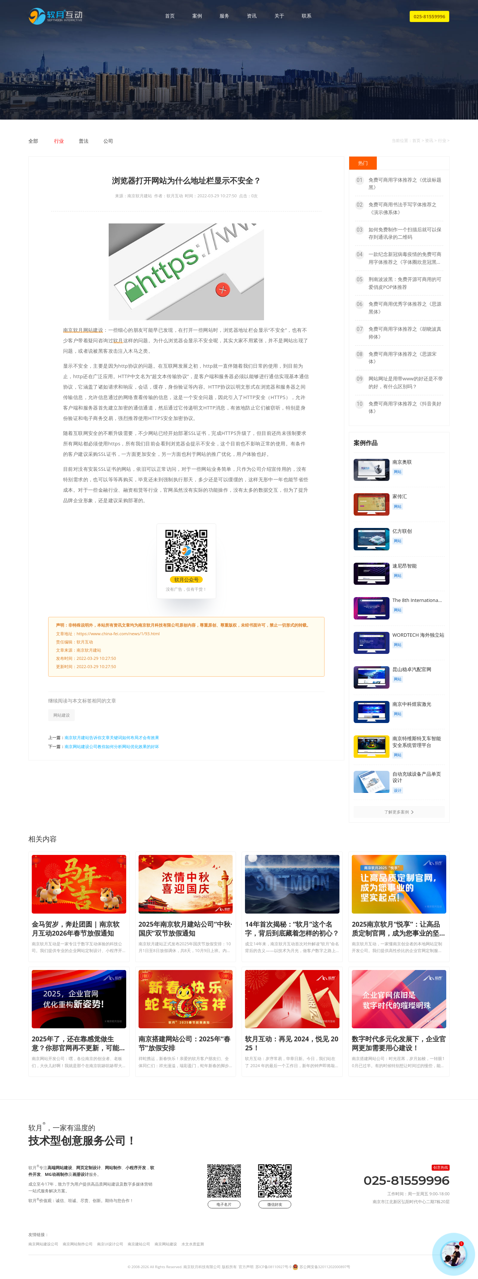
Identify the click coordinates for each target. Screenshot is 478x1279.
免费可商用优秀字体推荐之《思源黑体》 (398, 307)
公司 (108, 141)
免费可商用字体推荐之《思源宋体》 (396, 357)
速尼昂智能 (404, 565)
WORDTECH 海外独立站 (418, 634)
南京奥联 (402, 461)
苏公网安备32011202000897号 (325, 1266)
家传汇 (399, 496)
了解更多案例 (399, 812)
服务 (224, 16)
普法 (84, 141)
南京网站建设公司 (43, 1244)
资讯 (252, 16)
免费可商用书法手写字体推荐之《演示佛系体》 (396, 208)
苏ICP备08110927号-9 (273, 1266)
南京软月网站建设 (83, 330)
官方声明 (246, 1266)
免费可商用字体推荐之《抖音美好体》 (398, 407)
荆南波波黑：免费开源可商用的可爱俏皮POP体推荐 (398, 282)
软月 (118, 340)
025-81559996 (430, 16)
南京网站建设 (166, 1244)
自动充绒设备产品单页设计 (416, 777)
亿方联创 (402, 531)
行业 (59, 141)
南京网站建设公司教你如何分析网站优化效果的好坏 (112, 746)
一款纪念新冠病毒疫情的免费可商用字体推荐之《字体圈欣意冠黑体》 (398, 258)
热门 (363, 163)
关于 (279, 16)
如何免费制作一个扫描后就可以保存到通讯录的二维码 (398, 233)
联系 (306, 16)
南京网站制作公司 (78, 1244)
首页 (170, 16)
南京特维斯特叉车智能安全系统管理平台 (416, 741)
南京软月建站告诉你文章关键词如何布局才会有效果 (112, 737)
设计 (397, 790)
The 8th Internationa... (417, 600)
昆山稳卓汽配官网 (411, 669)
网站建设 (61, 715)
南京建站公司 (139, 1244)
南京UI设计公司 (110, 1244)
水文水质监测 (192, 1244)
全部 (33, 141)
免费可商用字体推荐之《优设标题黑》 (398, 183)
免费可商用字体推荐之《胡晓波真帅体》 (398, 332)
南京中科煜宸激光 (411, 704)
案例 (197, 16)
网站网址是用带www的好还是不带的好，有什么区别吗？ (399, 382)
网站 (397, 471)
